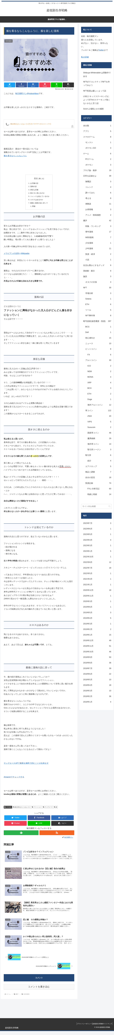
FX (99, 354)
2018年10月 (97, 651)
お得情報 (98, 209)
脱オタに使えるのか (37, 194)
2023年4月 (97, 540)
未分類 (97, 125)
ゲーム (97, 153)
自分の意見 (98, 477)
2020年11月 (97, 596)
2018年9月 (97, 657)
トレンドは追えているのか (40, 197)
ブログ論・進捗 (97, 170)
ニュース (98, 343)
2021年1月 (97, 584)
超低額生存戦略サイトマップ (101, 1028)
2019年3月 (97, 623)
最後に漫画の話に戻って (39, 204)
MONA (99, 377)
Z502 (99, 416)
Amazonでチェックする (14, 778)
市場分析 (98, 293)
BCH (99, 388)
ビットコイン (98, 349)
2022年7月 (97, 568)
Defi (98, 332)
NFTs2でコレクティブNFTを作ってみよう (96, 83)
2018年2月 (97, 696)
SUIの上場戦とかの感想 (93, 109)
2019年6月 (97, 607)
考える (98, 198)
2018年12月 (97, 640)
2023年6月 (97, 528)
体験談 (98, 204)
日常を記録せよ (97, 176)
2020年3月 (97, 601)
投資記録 (98, 483)
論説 (97, 276)
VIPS (99, 421)
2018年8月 (97, 662)
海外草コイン (99, 444)
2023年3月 (97, 545)
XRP (99, 382)
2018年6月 (97, 674)
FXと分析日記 (99, 488)
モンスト (98, 142)
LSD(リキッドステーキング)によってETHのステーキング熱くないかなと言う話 (96, 99)
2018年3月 (97, 690)
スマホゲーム (97, 137)
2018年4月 (97, 685)
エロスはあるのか (36, 200)
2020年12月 (97, 590)
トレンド (98, 187)
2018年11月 (97, 646)
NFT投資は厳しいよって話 (94, 91)
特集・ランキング (98, 226)
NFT (97, 287)
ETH (98, 304)
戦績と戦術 (99, 494)
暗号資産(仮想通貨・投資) (97, 321)
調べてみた (98, 192)
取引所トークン (99, 449)
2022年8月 (97, 562)
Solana (98, 299)
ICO (99, 366)
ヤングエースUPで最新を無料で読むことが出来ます (26, 764)
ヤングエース (47, 808)
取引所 (98, 455)
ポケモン (98, 165)
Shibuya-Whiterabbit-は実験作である (97, 74)
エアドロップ (98, 466)
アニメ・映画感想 (98, 215)
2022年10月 (97, 556)
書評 (97, 220)
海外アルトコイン (99, 405)
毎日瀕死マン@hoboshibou (27, 93)
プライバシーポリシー (82, 1028)
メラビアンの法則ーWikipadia (16, 255)
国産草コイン (99, 433)
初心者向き (98, 338)
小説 (98, 259)
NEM (99, 371)
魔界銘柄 (99, 438)
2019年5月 (97, 612)
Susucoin (99, 427)
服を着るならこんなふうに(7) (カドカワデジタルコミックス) (30, 124)
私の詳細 (85, 57)
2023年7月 (97, 523)
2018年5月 (97, 679)
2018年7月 (97, 668)
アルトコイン (98, 360)
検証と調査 (98, 472)
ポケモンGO (98, 148)
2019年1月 (97, 635)
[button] (68, 85)
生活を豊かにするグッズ (97, 265)
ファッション (36, 808)
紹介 (99, 460)
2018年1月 (97, 702)
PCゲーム (98, 159)
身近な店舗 (34, 190)
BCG (98, 326)
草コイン (98, 410)
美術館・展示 (97, 271)
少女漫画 (98, 243)
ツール (98, 310)
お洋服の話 (34, 183)
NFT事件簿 (98, 315)
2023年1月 (97, 551)
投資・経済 (98, 254)
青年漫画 (98, 231)
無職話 (98, 181)
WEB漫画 (8, 808)
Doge (99, 399)
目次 (36, 178)
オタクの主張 (98, 282)
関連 (33, 207)
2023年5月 (97, 534)
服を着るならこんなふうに (15, 156)
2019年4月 (97, 618)
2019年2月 (97, 629)
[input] (96, 506)
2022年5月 (97, 573)
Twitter (101, 50)
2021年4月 (97, 579)
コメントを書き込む (39, 990)
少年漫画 (98, 248)
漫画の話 (33, 187)
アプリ (97, 131)
